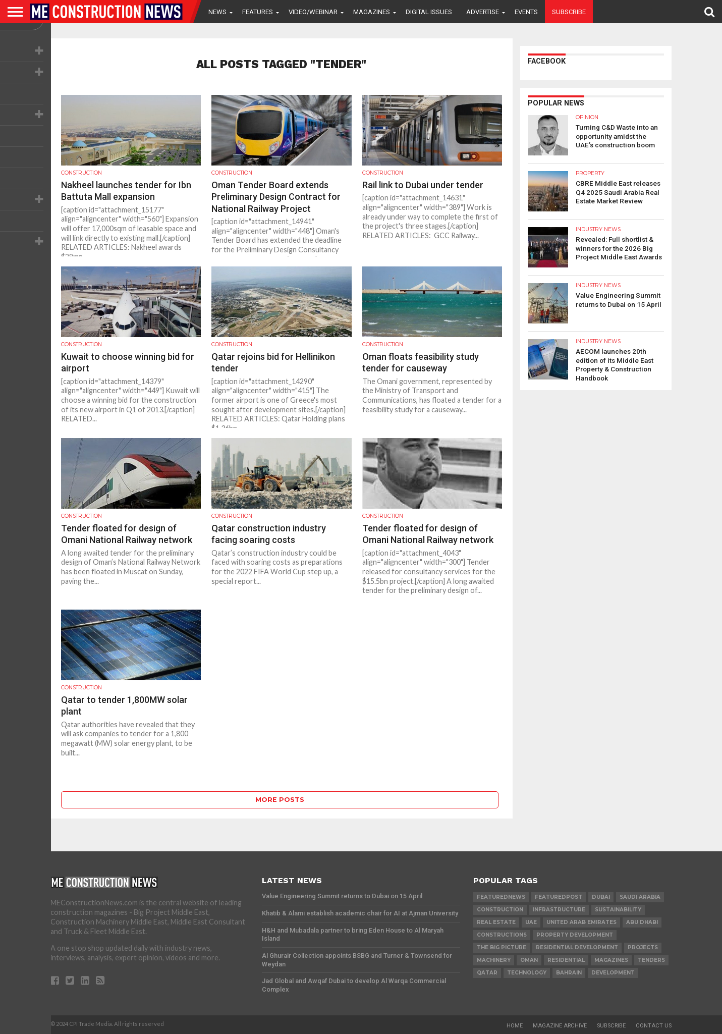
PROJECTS (643, 947)
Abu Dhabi (642, 922)
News (217, 12)
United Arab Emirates (581, 922)
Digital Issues (429, 12)
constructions (502, 935)
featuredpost (558, 897)
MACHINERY (494, 960)
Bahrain (569, 972)
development (613, 972)
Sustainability (618, 909)
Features (257, 12)
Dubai (601, 897)
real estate (496, 922)
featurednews (501, 897)
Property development (574, 935)
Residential (566, 960)
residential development (577, 947)
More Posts (279, 799)
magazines (611, 960)
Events (526, 12)
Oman (529, 960)
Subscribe (569, 12)
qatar (487, 972)
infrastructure (559, 909)
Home (515, 1025)
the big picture (501, 947)
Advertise (482, 12)
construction (500, 909)
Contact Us (654, 1025)
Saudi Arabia (640, 897)
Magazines (371, 12)
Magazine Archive (560, 1025)
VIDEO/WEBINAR (313, 12)
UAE (531, 922)
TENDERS (651, 960)
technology (526, 972)
